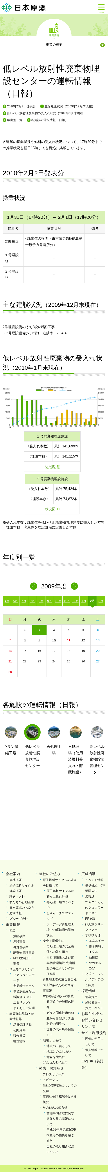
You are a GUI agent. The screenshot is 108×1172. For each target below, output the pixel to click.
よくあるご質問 (24, 1008)
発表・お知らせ (51, 1068)
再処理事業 (21, 947)
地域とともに (52, 1040)
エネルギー (96, 940)
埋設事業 (19, 941)
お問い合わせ (92, 1020)
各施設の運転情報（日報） (49, 120)
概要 (12, 930)
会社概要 (15, 880)
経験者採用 (93, 1002)
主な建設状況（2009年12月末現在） (70, 106)
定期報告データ (24, 986)
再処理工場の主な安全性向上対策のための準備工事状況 (60, 985)
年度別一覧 (14, 120)
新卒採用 (91, 997)
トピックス (50, 1080)
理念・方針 (17, 896)
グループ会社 (18, 918)
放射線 (93, 957)
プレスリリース (53, 1074)
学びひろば (93, 935)
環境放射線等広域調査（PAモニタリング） (24, 996)
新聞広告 (91, 891)
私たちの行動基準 (21, 902)
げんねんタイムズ (55, 1062)
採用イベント (94, 1008)
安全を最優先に (53, 940)
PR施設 (90, 918)
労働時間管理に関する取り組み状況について (60, 1118)
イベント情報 (94, 880)
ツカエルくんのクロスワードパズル (94, 907)
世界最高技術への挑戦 (58, 996)
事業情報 (54, 35)
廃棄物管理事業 (24, 952)
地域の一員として (59, 1046)
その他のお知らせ (55, 1107)
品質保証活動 (22, 1024)
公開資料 (19, 1030)
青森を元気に (56, 1057)
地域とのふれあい (59, 1051)
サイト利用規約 (93, 1033)
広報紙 (89, 896)
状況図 (50, 466)
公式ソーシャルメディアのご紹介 (94, 979)
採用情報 (88, 991)
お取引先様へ (92, 1014)
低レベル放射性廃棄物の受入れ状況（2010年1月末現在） (46, 113)
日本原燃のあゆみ (21, 907)
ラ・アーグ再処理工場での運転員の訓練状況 (60, 929)
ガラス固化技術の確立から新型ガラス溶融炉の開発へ (60, 1018)
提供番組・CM (95, 885)
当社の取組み (49, 874)
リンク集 (88, 1026)
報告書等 (19, 1035)
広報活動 (88, 874)
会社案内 (13, 874)
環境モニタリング (21, 969)
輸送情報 (19, 1041)
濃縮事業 (19, 936)
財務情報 (15, 913)
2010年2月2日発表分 (21, 106)
